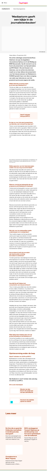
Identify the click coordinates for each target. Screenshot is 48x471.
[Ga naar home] (23, 3)
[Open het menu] (4, 2)
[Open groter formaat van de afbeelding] (23, 149)
